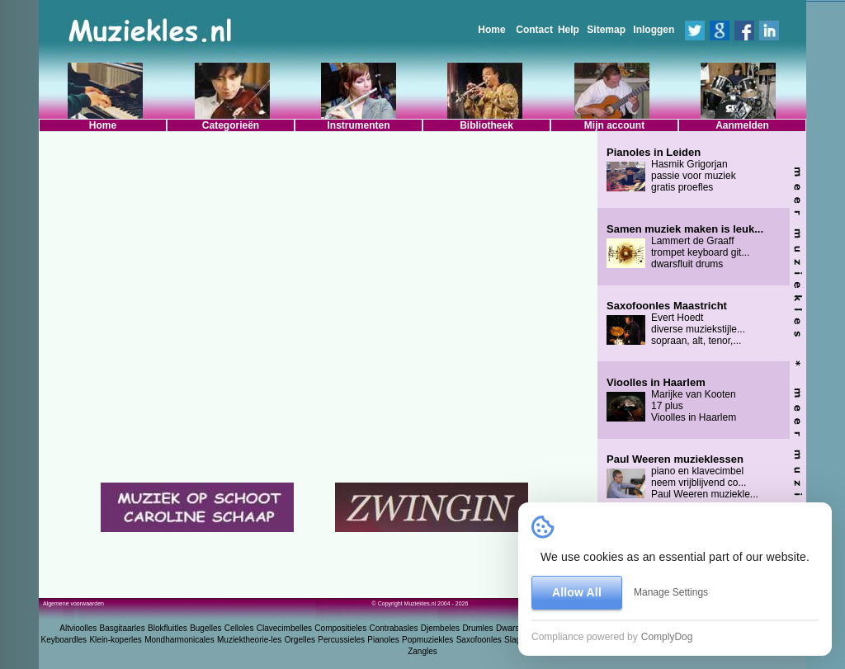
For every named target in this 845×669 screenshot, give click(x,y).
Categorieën (230, 125)
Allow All (577, 592)
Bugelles (205, 628)
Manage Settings (671, 592)
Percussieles (341, 639)
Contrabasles (394, 628)
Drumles (477, 628)
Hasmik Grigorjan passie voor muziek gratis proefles (671, 170)
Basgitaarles (122, 628)
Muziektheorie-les (249, 639)
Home (491, 29)
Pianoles (383, 639)
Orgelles (300, 639)
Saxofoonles (479, 639)
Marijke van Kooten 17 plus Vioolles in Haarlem (671, 400)
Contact (534, 29)
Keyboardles (64, 639)
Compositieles (340, 628)
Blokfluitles (167, 628)
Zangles (422, 651)
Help (568, 29)
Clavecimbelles (284, 628)
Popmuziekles (427, 639)
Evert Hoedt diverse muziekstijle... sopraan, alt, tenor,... (676, 323)
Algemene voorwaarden (73, 603)
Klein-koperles (115, 639)
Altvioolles (78, 628)
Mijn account (614, 125)
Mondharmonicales (179, 639)
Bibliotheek (486, 125)
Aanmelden (742, 125)
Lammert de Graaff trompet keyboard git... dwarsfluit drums (685, 247)
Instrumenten (358, 125)
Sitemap (606, 29)
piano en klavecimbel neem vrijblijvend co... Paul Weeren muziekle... (682, 477)
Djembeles (440, 628)
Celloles (239, 628)
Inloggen (653, 29)
